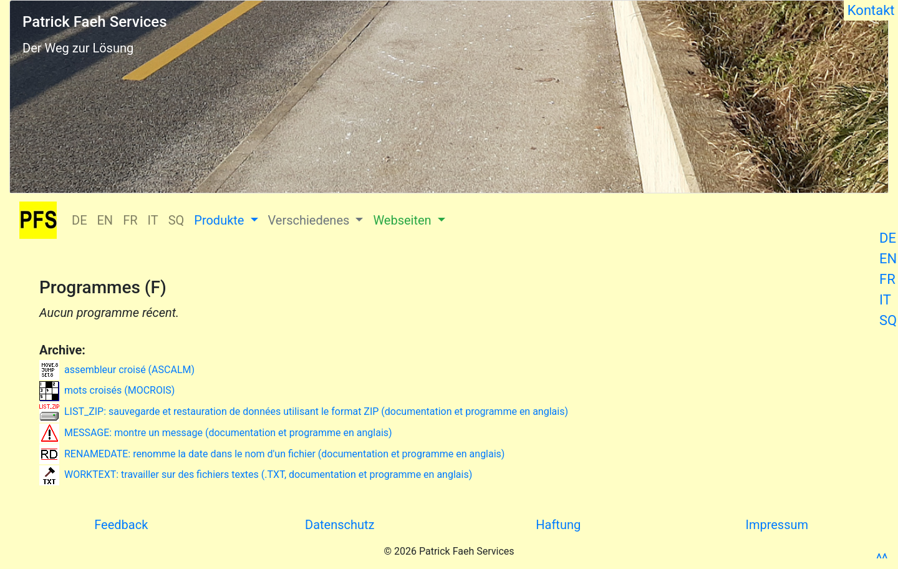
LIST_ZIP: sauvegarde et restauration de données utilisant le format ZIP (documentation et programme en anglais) (303, 411)
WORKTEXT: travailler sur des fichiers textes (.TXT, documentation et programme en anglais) (255, 474)
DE (887, 238)
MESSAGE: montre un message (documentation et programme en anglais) (215, 433)
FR (887, 279)
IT (885, 300)
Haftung (558, 524)
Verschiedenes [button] (310, 220)
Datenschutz (340, 524)
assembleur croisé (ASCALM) (117, 370)
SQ (888, 320)
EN (888, 258)
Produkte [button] (220, 220)
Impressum (776, 524)
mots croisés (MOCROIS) (107, 390)
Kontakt (871, 10)
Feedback (121, 524)
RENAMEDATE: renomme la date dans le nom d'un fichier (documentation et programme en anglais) (272, 454)
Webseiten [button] (403, 220)
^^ (881, 559)
